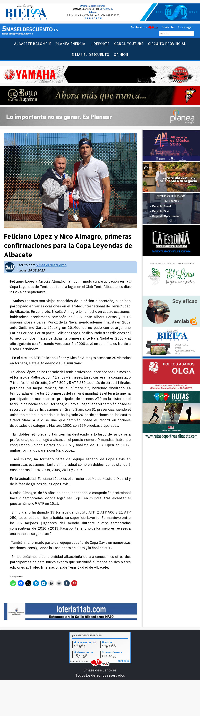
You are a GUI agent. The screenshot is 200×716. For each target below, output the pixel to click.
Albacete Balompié (32, 43)
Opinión (121, 54)
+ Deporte (99, 43)
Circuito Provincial (167, 43)
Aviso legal (185, 27)
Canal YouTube (128, 43)
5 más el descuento (90, 54)
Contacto (168, 27)
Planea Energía (70, 43)
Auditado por (138, 27)
